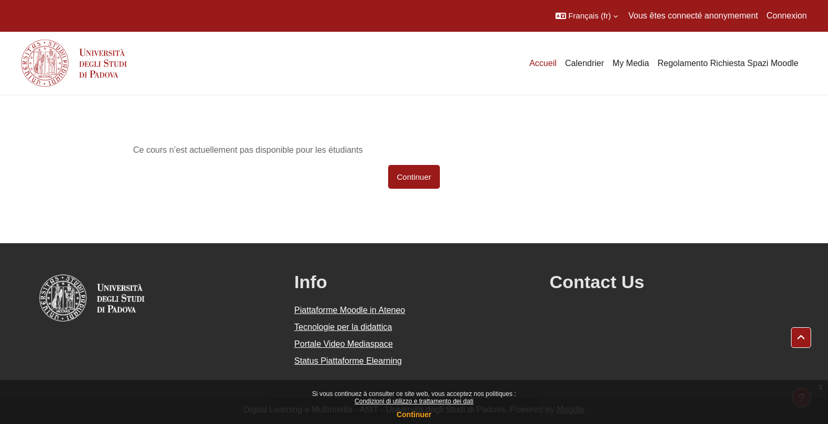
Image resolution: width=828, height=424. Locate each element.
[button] (586, 16)
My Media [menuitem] (631, 63)
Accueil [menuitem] (543, 63)
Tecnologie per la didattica (343, 326)
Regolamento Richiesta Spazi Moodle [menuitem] (727, 63)
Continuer (414, 414)
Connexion (787, 15)
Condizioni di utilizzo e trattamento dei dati (414, 401)
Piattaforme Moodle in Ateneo (349, 310)
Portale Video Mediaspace (343, 343)
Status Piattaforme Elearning (348, 360)
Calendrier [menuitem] (584, 63)
